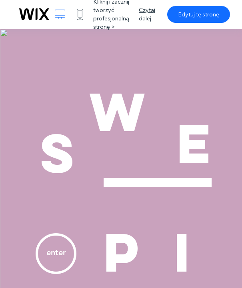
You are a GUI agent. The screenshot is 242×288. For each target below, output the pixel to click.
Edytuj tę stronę (198, 14)
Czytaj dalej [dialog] (147, 14)
